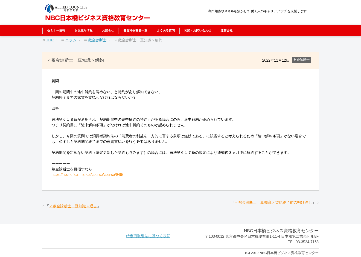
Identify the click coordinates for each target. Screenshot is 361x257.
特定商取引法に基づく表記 (148, 236)
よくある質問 (166, 30)
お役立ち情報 (84, 30)
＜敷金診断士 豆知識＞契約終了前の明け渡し (273, 202)
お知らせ (108, 30)
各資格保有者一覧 (135, 30)
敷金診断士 (302, 60)
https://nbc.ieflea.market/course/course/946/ (87, 175)
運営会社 (227, 30)
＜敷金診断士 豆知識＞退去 (73, 206)
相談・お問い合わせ (197, 30)
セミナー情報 (56, 30)
